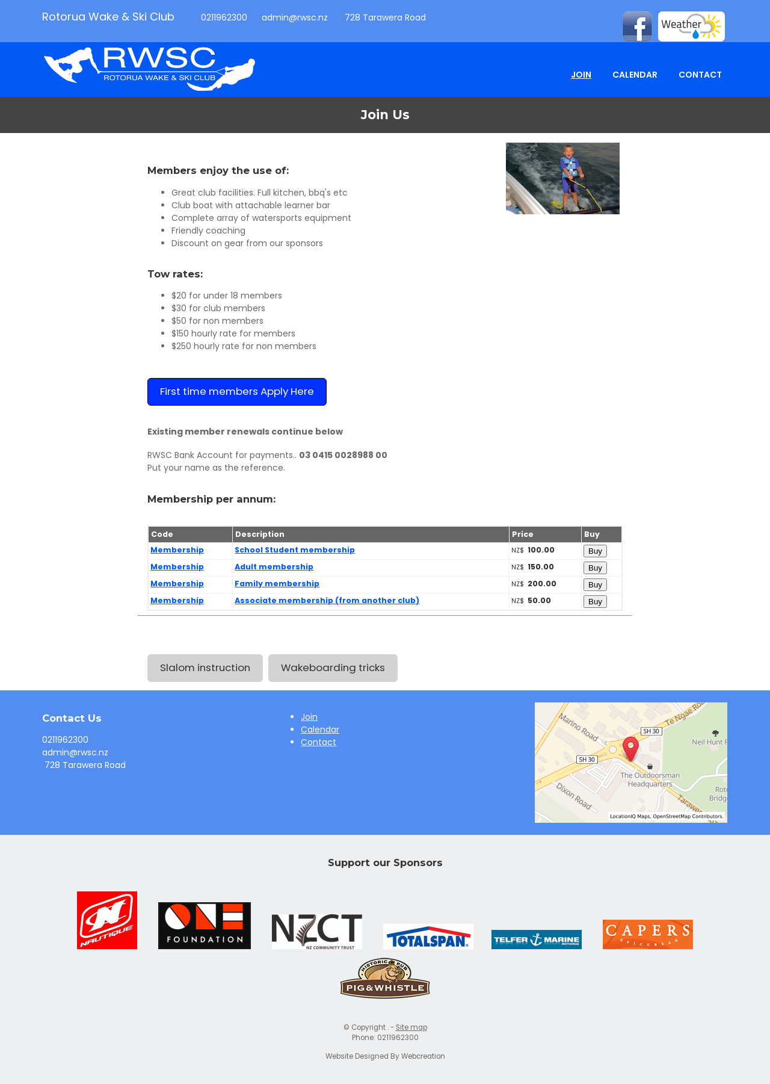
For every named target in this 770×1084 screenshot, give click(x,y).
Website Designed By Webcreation (385, 1056)
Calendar (635, 75)
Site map (411, 1027)
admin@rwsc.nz (295, 17)
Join (581, 75)
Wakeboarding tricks (333, 667)
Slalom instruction (205, 667)
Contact (700, 75)
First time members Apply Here (237, 391)
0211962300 (223, 17)
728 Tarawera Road (384, 17)
